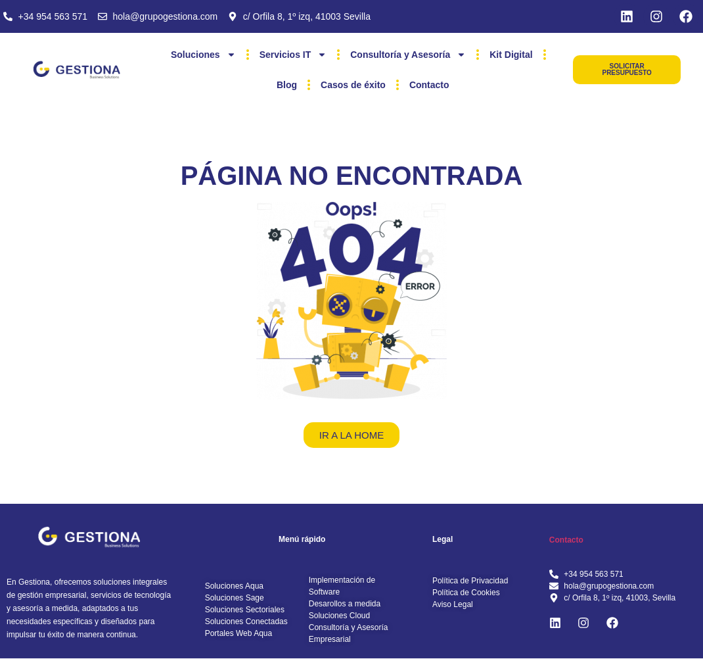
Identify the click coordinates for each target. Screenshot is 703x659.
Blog (287, 85)
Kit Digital (510, 54)
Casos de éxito (353, 85)
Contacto (429, 85)
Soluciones (203, 54)
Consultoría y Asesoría (408, 54)
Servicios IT (293, 54)
